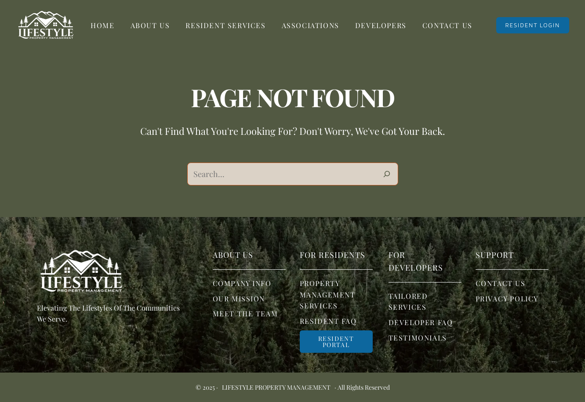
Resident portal (336, 341)
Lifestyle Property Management (276, 387)
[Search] (387, 174)
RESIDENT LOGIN (532, 25)
